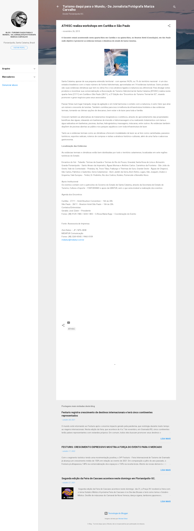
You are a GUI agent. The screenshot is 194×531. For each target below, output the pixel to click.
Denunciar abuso (10, 85)
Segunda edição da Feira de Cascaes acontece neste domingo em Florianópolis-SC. (108, 478)
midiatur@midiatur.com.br (73, 240)
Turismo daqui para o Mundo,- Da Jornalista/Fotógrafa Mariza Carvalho (108, 8)
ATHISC (71, 329)
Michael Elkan (123, 519)
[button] (169, 26)
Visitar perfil (19, 48)
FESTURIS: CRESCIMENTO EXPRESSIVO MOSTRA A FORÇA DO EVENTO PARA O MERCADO (112, 447)
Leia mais (166, 438)
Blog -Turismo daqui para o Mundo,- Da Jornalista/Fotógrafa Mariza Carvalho (19, 34)
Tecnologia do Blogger (116, 513)
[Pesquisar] (174, 7)
